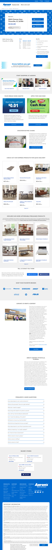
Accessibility (22, 493)
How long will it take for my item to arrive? (18, 410)
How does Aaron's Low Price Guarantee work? (19, 426)
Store (41, 1)
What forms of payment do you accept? (18, 423)
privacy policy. (21, 549)
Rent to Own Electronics (7, 489)
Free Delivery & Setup (23, 485)
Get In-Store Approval (9, 88)
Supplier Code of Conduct (24, 498)
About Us (30, 487)
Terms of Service (23, 492)
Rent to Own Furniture (7, 486)
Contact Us (14, 485)
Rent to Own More (7, 493)
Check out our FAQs (43, 344)
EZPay (13, 496)
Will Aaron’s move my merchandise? (17, 420)
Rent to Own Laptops (7, 495)
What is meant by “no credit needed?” (17, 429)
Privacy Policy (22, 490)
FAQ (12, 489)
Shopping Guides (15, 4)
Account (47, 1)
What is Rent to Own (15, 490)
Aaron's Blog (31, 491)
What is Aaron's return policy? (15, 435)
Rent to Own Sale (7, 497)
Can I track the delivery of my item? (17, 417)
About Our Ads (31, 493)
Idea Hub (21, 489)
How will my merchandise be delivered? (18, 413)
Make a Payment (42, 56)
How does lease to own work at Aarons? (18, 401)
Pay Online (13, 487)
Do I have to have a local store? (16, 432)
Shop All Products (42, 88)
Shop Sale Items (26, 88)
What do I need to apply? (14, 407)
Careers (36, 1)
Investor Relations (31, 490)
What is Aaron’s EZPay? (14, 439)
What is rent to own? (25, 4)
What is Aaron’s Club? (13, 442)
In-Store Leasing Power (15, 493)
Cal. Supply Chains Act (24, 495)
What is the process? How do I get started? (19, 404)
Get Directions (39, 19)
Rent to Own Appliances (7, 492)
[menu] (26, 3)
